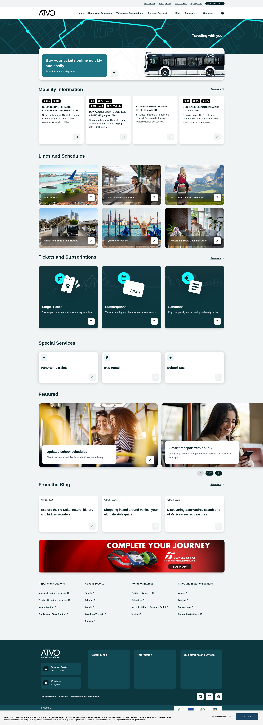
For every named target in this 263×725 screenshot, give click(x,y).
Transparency (165, 3)
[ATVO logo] (47, 13)
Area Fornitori (181, 3)
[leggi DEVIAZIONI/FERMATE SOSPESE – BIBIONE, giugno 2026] (108, 114)
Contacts (96, 676)
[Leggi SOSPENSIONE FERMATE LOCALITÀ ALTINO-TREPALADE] (76, 137)
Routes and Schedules (103, 661)
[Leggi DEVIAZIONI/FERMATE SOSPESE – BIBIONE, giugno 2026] (123, 137)
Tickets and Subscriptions (105, 666)
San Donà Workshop (194, 674)
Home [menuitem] (81, 13)
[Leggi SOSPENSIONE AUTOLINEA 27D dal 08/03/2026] (217, 137)
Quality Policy (145, 661)
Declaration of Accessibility (85, 697)
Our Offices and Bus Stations (199, 661)
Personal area (214, 3)
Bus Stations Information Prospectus (197, 668)
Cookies (63, 697)
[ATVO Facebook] (218, 697)
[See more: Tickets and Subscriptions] (217, 258)
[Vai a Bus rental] (155, 377)
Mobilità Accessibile (148, 676)
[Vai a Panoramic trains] (92, 377)
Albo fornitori (149, 3)
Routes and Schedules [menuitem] (100, 13)
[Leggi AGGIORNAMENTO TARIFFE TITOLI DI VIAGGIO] (170, 137)
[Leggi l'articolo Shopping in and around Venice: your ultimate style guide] (155, 526)
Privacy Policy (48, 697)
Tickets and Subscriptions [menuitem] (129, 13)
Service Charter (146, 666)
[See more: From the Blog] (217, 484)
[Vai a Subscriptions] (154, 321)
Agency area (196, 3)
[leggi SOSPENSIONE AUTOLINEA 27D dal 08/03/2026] (202, 111)
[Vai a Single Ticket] (91, 321)
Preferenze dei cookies (221, 717)
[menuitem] (157, 13)
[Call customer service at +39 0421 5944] (61, 669)
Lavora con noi (99, 671)
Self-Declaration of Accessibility (154, 681)
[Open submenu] (169, 13)
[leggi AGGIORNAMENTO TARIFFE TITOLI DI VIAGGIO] (155, 111)
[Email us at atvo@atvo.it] (61, 683)
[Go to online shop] (114, 73)
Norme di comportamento (151, 671)
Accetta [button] (247, 716)
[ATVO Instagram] (209, 697)
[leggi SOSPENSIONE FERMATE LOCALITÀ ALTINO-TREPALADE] (61, 111)
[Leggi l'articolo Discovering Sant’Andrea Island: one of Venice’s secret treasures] (218, 526)
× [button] (260, 712)
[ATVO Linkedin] (200, 697)
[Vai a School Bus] (218, 377)
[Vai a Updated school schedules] (98, 435)
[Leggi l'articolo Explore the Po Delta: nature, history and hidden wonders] (92, 526)
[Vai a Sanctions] (217, 321)
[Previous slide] (200, 473)
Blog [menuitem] (177, 13)
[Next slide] (218, 473)
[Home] (61, 654)
